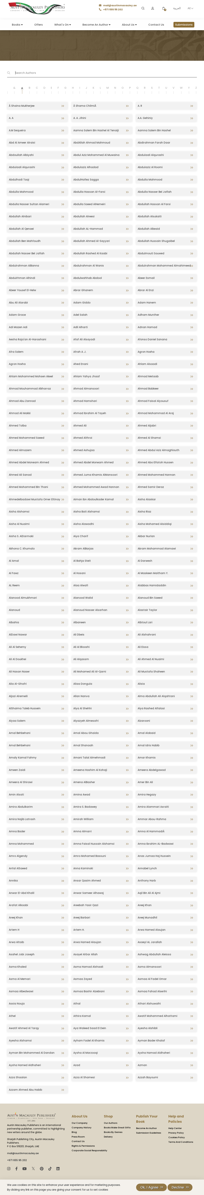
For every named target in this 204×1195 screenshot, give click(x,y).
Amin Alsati (16, 794)
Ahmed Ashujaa (84, 450)
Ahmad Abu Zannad (22, 401)
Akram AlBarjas (83, 548)
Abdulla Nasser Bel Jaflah (155, 192)
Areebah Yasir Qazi (85, 905)
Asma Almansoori (149, 967)
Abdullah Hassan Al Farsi (154, 204)
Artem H (14, 930)
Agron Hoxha (146, 352)
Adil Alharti (80, 327)
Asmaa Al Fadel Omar (152, 979)
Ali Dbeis (78, 634)
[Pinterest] (42, 1168)
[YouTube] (25, 1168)
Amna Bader (17, 831)
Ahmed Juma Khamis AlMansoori (95, 475)
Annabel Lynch (147, 868)
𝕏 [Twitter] (34, 1169)
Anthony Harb (147, 880)
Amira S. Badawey (85, 807)
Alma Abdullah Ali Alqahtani (156, 696)
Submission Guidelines (148, 1132)
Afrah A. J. (79, 352)
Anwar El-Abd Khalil (21, 893)
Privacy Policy (176, 1132)
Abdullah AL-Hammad (88, 229)
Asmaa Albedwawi (21, 991)
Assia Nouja (17, 1003)
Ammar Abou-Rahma (152, 819)
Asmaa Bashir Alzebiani (89, 991)
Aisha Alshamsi (19, 511)
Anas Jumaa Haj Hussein (154, 856)
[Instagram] (9, 1168)
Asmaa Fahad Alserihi (152, 991)
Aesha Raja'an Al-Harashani (27, 339)
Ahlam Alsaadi (147, 364)
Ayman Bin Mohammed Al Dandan (31, 1053)
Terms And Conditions (180, 1142)
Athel (12, 1016)
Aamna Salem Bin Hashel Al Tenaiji (96, 130)
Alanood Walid (83, 598)
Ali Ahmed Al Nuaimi (151, 659)
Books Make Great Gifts (117, 1127)
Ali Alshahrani (147, 634)
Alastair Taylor (147, 610)
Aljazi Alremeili (18, 696)
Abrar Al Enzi (146, 290)
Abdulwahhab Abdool (87, 278)
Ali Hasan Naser (19, 671)
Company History (81, 1127)
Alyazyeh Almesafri (86, 721)
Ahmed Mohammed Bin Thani (28, 487)
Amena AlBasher (84, 782)
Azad (76, 1065)
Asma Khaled (17, 967)
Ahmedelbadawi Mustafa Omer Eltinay (34, 499)
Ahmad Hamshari (85, 401)
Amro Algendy (18, 856)
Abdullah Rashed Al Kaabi (90, 253)
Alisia (141, 684)
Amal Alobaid (146, 733)
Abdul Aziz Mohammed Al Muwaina (96, 155)
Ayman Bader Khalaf (151, 1040)
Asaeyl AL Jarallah (150, 942)
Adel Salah (80, 315)
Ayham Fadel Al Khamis (89, 1040)
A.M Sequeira (17, 130)
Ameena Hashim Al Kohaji (90, 770)
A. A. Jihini (79, 118)
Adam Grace (17, 315)
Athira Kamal (82, 1016)
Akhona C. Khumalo (22, 548)
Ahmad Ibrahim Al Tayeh (89, 413)
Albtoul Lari (145, 622)
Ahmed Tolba (17, 425)
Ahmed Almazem (20, 450)
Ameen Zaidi (17, 770)
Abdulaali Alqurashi (151, 155)
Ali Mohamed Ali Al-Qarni (89, 671)
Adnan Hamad (147, 327)
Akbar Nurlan (146, 536)
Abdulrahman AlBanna (24, 265)
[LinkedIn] (58, 1168)
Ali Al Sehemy (17, 647)
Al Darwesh (145, 561)
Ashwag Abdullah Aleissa (154, 954)
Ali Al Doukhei (17, 659)
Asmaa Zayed (82, 979)
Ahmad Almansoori (86, 388)
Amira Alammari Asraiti (153, 807)
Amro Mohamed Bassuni (89, 856)
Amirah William (83, 819)
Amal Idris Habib (148, 745)
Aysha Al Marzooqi (85, 1053)
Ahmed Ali (80, 425)
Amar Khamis (147, 757)
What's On (62, 25)
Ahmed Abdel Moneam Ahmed (29, 462)
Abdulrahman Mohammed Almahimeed (164, 265)
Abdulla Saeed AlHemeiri (89, 204)
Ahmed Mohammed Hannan (156, 475)
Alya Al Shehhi (82, 708)
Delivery (108, 1136)
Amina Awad (81, 794)
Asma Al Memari (19, 979)
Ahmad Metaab (148, 376)
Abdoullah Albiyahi (21, 155)
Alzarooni (144, 721)
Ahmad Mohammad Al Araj (156, 413)
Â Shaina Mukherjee (21, 106)
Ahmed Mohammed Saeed (26, 438)
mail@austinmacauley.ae (118, 5)
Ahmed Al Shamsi (149, 438)
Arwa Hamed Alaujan (151, 930)
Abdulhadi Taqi (19, 179)
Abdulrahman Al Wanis (88, 265)
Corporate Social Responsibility (89, 1150)
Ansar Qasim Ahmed (87, 880)
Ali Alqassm (81, 659)
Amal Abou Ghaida (86, 733)
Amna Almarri (82, 831)
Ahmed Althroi (82, 438)
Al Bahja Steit (82, 561)
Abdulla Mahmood (150, 179)
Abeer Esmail (146, 278)
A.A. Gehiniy (145, 118)
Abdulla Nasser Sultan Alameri (29, 204)
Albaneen (79, 622)
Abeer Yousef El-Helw (22, 290)
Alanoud (14, 610)
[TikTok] (50, 1168)
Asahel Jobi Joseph (21, 954)
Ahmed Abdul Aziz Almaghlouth (158, 450)
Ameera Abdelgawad (152, 770)
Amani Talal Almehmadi (89, 757)
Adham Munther (148, 315)
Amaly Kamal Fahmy (22, 757)
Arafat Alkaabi (18, 905)
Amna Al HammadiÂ (151, 831)
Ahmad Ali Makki (20, 413)
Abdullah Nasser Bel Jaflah (26, 253)
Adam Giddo (81, 302)
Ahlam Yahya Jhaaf (86, 376)
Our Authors (110, 1123)
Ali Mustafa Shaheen (151, 671)
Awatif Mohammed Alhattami (157, 1016)
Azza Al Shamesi (84, 1077)
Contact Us (156, 25)
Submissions (184, 25)
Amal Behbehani (19, 733)
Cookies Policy (176, 1137)
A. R (140, 106)
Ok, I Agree (149, 1187)
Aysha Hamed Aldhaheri (25, 1065)
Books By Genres (113, 1132)
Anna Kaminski (83, 868)
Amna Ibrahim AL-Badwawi (155, 844)
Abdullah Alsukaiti (150, 216)
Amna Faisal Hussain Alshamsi (93, 844)
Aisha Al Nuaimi (19, 524)
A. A (11, 118)
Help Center (175, 1128)
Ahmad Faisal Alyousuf (153, 401)
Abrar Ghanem (83, 290)
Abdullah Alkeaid (149, 229)
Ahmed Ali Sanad (20, 475)
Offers (38, 25)
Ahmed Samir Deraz (151, 487)
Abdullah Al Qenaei (21, 229)
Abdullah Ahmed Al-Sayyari (91, 241)
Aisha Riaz (144, 511)
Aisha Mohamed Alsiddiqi (155, 524)
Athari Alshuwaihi (149, 1003)
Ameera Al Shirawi (20, 782)
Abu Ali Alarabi (18, 302)
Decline (178, 1187)
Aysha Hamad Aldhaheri (154, 1053)
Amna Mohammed (21, 844)
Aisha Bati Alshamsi (86, 511)
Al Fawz (13, 573)
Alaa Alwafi (80, 585)
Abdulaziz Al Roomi (150, 167)
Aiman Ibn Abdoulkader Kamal (93, 499)
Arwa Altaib (16, 942)
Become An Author (96, 25)
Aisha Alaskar (147, 499)
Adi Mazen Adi (18, 327)
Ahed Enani (80, 364)
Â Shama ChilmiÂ (85, 106)
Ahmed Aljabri (147, 425)
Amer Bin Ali (145, 782)
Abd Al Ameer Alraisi (22, 142)
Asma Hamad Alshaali (88, 967)
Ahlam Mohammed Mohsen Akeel (31, 376)
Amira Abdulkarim (21, 807)
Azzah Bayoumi (148, 1077)
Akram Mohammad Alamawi (157, 548)
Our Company (80, 1123)
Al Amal (14, 561)
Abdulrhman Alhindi (22, 278)
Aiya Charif (80, 536)
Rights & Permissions (83, 1145)
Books (17, 25)
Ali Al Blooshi (81, 647)
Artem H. (78, 930)
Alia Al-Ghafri (18, 684)
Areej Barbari (81, 917)
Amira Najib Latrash (22, 819)
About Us (129, 25)
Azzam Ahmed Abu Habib (25, 1090)
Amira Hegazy (147, 794)
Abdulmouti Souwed (151, 253)
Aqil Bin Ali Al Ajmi (149, 893)
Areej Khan (145, 905)
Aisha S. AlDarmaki (21, 536)
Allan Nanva (81, 696)
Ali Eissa (143, 647)
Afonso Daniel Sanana (152, 339)
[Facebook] (17, 1168)
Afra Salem (16, 352)
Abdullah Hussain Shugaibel (156, 241)
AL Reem (14, 585)
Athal (76, 1003)
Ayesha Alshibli (147, 1028)
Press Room (78, 1136)
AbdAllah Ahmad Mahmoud (91, 142)
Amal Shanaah (83, 745)
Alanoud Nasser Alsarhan (90, 610)
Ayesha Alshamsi (20, 1040)
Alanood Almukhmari (23, 598)
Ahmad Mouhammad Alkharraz (30, 388)
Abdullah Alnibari (20, 216)
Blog (74, 1132)
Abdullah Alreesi (84, 216)
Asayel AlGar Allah (85, 954)
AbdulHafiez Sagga (86, 179)
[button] (163, 8)
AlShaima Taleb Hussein (25, 708)
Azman (142, 1065)
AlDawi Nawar (18, 634)
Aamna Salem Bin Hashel (154, 130)
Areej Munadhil (147, 917)
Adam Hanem (147, 302)
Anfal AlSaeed (18, 868)
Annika (13, 880)
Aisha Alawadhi (83, 524)
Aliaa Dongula (82, 684)
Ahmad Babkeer (148, 388)
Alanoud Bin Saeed (150, 598)
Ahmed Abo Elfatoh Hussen (155, 462)
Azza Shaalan (18, 1077)
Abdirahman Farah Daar (154, 142)
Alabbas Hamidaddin (152, 585)
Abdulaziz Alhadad (85, 167)
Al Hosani (79, 573)
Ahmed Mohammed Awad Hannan (96, 487)
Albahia (14, 622)
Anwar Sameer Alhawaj (88, 893)
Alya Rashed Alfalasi (151, 708)
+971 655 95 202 (111, 9)
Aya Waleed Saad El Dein (89, 1028)
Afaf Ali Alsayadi (84, 339)
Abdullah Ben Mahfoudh (25, 241)
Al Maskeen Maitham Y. (153, 573)
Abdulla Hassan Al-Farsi (89, 192)
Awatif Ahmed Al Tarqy (24, 1028)
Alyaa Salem (17, 721)
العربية (177, 8)
